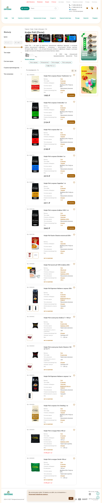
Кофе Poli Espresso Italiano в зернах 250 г (58, 288)
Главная (27, 29)
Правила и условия (78, 2)
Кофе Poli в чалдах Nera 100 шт (54, 431)
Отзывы (87, 2)
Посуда (77, 18)
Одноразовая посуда (40, 18)
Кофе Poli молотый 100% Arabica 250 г (57, 265)
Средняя (63, 83)
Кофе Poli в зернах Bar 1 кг (53, 129)
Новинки (40, 2)
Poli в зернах (34, 62)
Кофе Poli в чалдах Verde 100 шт (55, 459)
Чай (13, 18)
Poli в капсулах (66, 62)
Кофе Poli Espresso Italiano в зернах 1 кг (57, 376)
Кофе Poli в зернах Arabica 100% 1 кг (56, 210)
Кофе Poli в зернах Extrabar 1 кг (54, 156)
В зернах (63, 81)
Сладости (53, 18)
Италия (62, 90)
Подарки (95, 18)
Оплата (68, 2)
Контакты (94, 2)
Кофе (6, 18)
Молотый (63, 270)
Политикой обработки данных (38, 494)
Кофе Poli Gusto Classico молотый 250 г (57, 235)
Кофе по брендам (39, 29)
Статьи (54, 2)
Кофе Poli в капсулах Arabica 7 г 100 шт (57, 318)
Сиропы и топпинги (24, 18)
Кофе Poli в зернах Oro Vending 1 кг (56, 405)
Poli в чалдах (55, 62)
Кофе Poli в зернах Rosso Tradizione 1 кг (57, 76)
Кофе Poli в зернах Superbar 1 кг (55, 183)
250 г (62, 253)
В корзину (71, 95)
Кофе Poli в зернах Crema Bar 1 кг (55, 103)
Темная (62, 110)
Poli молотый (45, 62)
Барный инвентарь (65, 18)
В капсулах (63, 324)
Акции (47, 2)
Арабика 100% (64, 219)
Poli (61, 79)
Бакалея (86, 18)
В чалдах (63, 436)
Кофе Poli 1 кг (50, 65)
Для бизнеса (31, 2)
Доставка (61, 2)
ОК (71, 498)
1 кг (61, 92)
